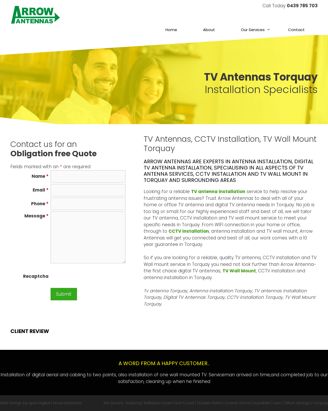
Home (171, 29)
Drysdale (261, 403)
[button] (270, 29)
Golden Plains (209, 403)
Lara (277, 403)
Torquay (320, 403)
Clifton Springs (296, 403)
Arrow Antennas (67, 403)
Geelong (133, 403)
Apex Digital (39, 403)
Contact (296, 29)
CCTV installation (189, 231)
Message (36, 216)
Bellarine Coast (158, 403)
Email (40, 190)
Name (40, 176)
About (209, 29)
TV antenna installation (218, 191)
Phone (39, 204)
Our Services (258, 29)
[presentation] (90, 276)
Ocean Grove (237, 403)
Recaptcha (35, 276)
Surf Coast (184, 403)
